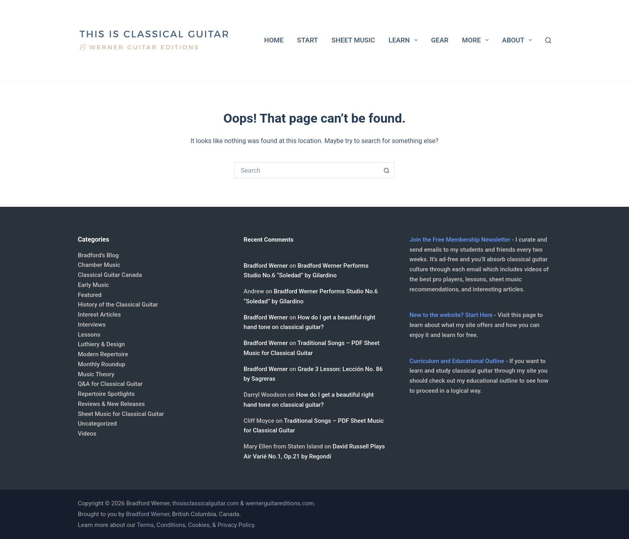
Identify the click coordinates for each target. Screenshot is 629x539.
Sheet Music (353, 40)
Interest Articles (99, 314)
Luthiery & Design (101, 344)
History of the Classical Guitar (118, 304)
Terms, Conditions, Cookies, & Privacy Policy (195, 525)
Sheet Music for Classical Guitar (121, 414)
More (477, 40)
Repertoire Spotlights (106, 394)
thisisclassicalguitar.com (205, 503)
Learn (404, 40)
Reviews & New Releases (111, 404)
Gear (439, 40)
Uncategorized (97, 423)
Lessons (89, 334)
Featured (89, 295)
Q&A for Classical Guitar (110, 384)
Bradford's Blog (98, 255)
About (519, 40)
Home (274, 40)
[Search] (548, 40)
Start (307, 40)
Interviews (92, 324)
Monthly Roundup (101, 364)
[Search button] (387, 170)
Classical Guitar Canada (110, 275)
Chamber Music (99, 264)
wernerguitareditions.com (280, 503)
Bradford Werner (265, 265)
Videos (87, 433)
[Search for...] (306, 170)
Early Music (93, 285)
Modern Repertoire (103, 354)
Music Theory (96, 374)
